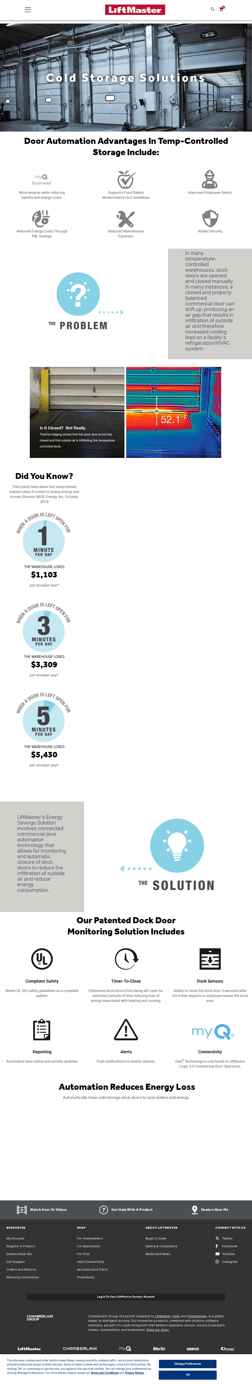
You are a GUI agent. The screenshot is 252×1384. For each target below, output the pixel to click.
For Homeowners (90, 1238)
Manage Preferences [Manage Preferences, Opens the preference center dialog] (187, 1364)
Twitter (224, 1238)
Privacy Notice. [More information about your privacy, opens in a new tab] (134, 1373)
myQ (175, 1316)
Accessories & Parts (92, 1269)
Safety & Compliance (161, 1246)
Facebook (226, 1246)
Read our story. (157, 1330)
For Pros (83, 1254)
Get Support (15, 1261)
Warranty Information (22, 1277)
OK (188, 1375)
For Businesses (88, 1246)
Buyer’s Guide (156, 1238)
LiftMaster (163, 1316)
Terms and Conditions (104, 1373)
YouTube (225, 1254)
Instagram (226, 1261)
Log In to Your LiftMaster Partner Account (126, 1296)
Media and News (158, 1254)
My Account (15, 1238)
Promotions (86, 1277)
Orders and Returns (21, 1269)
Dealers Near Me (19, 1254)
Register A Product (20, 1246)
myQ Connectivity (90, 1261)
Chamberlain (197, 1316)
